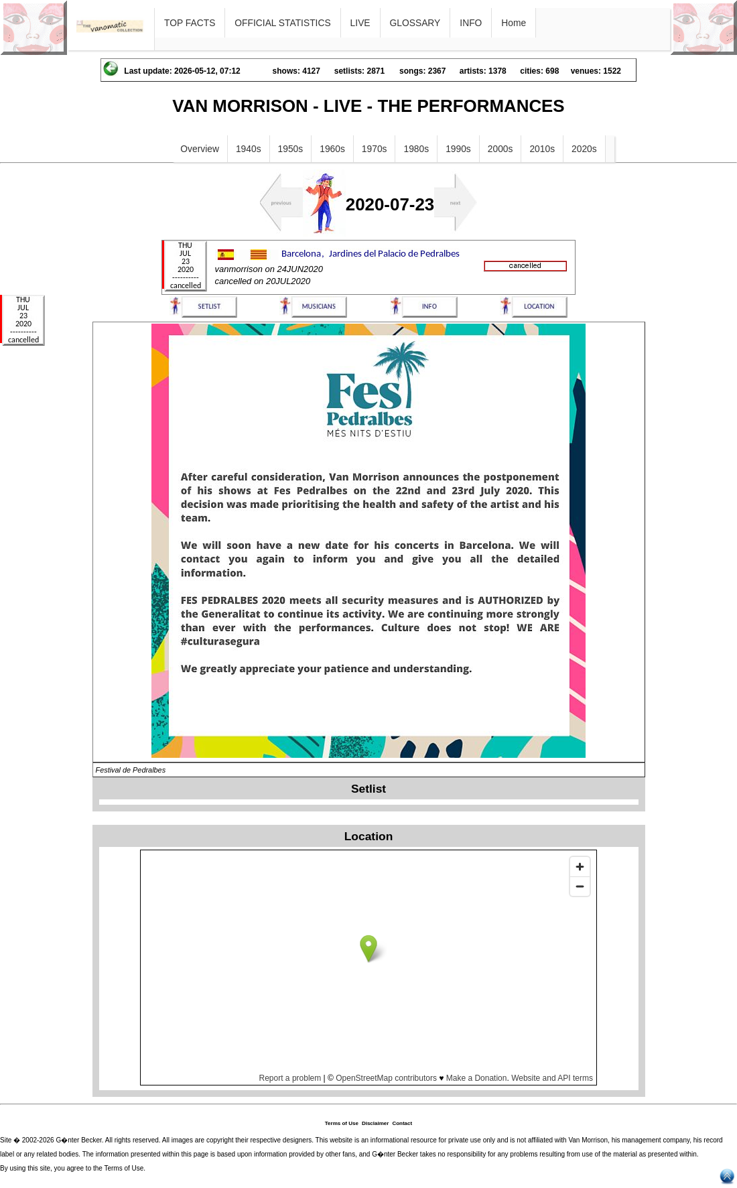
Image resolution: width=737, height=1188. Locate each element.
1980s (416, 148)
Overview (199, 148)
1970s (374, 148)
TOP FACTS (189, 22)
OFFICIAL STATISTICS (282, 22)
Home (513, 22)
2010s (542, 148)
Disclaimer (375, 1123)
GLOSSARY (415, 22)
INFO (471, 22)
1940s (248, 148)
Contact (402, 1123)
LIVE (360, 22)
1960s (332, 148)
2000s (500, 148)
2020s (584, 148)
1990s (458, 148)
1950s (291, 148)
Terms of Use (341, 1123)
